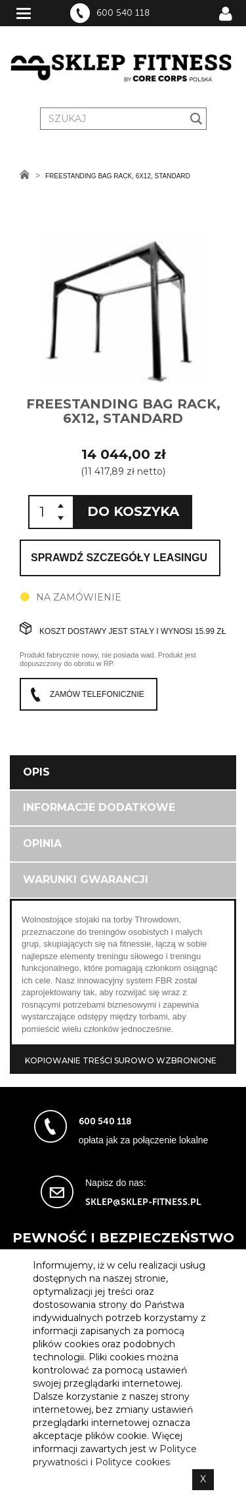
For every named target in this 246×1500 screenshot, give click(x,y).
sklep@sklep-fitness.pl (143, 1202)
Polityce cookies (132, 1462)
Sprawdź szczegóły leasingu (119, 557)
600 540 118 (123, 13)
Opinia (42, 843)
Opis (36, 772)
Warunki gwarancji (85, 879)
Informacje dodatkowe (99, 807)
